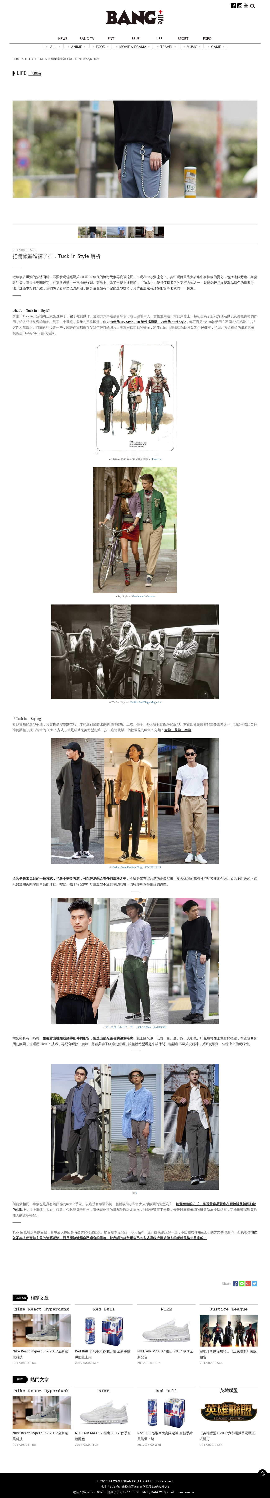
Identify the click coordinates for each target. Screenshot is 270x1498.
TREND (39, 59)
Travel (166, 47)
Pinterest (157, 459)
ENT (111, 38)
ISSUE (135, 38)
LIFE (159, 38)
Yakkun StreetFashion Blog (127, 867)
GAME (216, 47)
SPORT (183, 38)
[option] (135, 149)
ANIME (76, 47)
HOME (17, 59)
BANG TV (87, 38)
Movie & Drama (132, 47)
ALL (53, 47)
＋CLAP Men (143, 1027)
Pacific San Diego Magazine (145, 702)
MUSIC (192, 47)
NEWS (62, 38)
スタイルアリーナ (122, 1027)
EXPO (207, 38)
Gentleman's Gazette (143, 596)
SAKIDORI (159, 1027)
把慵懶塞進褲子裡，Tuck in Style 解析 (73, 59)
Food (100, 47)
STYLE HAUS (152, 867)
